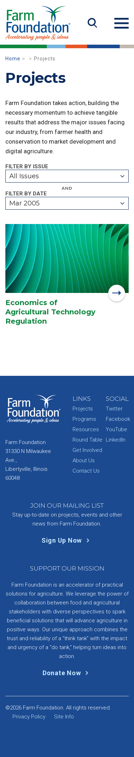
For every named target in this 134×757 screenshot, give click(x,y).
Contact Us (86, 471)
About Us (84, 460)
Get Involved (87, 450)
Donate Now (67, 673)
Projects (83, 408)
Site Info (64, 716)
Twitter (114, 408)
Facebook (118, 419)
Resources (86, 429)
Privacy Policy (29, 716)
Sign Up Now (67, 540)
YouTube (116, 429)
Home (12, 58)
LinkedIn (115, 440)
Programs (84, 419)
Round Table (88, 440)
